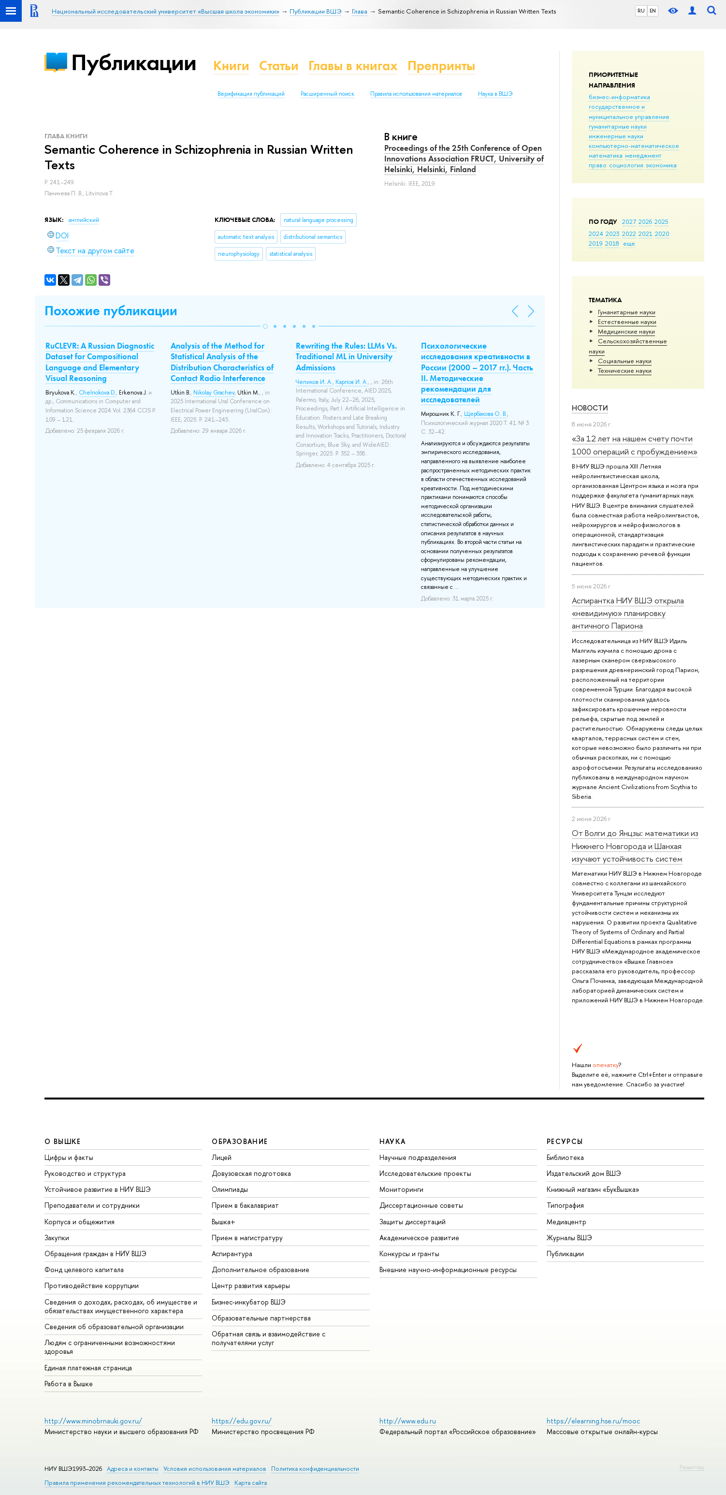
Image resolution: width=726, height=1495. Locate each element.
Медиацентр (566, 1221)
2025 (661, 221)
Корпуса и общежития (79, 1221)
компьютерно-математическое (634, 145)
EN (653, 10)
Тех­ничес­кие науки (625, 370)
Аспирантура (232, 1253)
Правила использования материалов (416, 94)
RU (641, 10)
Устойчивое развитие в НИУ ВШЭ (97, 1189)
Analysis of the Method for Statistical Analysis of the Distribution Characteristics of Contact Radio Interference (222, 361)
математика (606, 155)
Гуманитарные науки (626, 312)
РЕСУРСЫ (565, 1141)
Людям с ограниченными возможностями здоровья (109, 1347)
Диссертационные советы (421, 1205)
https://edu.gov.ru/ (242, 1420)
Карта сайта (250, 1483)
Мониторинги (401, 1189)
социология (626, 165)
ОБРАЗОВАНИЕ (240, 1141)
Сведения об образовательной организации (114, 1326)
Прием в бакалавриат (245, 1205)
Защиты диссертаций (412, 1221)
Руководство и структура (85, 1173)
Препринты (441, 65)
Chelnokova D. (97, 392)
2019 (596, 243)
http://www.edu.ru (407, 1420)
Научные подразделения (417, 1157)
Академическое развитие (419, 1237)
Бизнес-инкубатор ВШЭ (249, 1301)
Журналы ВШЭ (569, 1237)
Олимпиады (230, 1189)
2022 (629, 233)
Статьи (279, 65)
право (598, 165)
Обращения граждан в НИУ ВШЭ (95, 1253)
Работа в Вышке (68, 1383)
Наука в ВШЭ (495, 94)
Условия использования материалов (214, 1469)
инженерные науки (616, 136)
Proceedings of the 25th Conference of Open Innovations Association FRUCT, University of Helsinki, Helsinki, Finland (464, 159)
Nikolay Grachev (213, 392)
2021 (646, 233)
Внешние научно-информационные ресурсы (448, 1269)
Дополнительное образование (260, 1269)
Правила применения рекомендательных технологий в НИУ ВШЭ (137, 1483)
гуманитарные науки (618, 126)
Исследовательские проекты (425, 1173)
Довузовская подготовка (251, 1173)
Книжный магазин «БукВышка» (593, 1189)
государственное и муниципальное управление (629, 111)
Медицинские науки (626, 331)
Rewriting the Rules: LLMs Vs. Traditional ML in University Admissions (346, 356)
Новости (590, 408)
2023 (613, 233)
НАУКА (392, 1141)
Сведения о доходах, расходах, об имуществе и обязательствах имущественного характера (120, 1306)
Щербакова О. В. (485, 414)
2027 (629, 221)
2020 (662, 233)
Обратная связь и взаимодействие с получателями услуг (268, 1338)
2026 (645, 221)
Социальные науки (625, 360)
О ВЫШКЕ (62, 1141)
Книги (231, 65)
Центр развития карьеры (251, 1285)
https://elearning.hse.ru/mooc (593, 1420)
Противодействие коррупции (91, 1285)
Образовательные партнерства (261, 1317)
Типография (565, 1205)
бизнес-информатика (619, 96)
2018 (612, 243)
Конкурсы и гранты (409, 1253)
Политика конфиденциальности (315, 1469)
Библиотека (565, 1157)
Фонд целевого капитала (84, 1269)
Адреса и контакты (133, 1469)
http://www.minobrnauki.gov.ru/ (93, 1420)
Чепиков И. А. (314, 382)
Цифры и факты (68, 1157)
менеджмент (643, 155)
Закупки (56, 1237)
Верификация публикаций (251, 94)
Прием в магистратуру (247, 1237)
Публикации (133, 62)
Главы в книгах (353, 65)
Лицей (222, 1157)
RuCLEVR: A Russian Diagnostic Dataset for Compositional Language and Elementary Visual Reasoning (99, 361)
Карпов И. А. (351, 382)
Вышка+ (223, 1221)
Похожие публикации (110, 310)
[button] (265, 326)
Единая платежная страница (88, 1367)
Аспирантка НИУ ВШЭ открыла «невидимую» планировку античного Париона (628, 613)
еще (629, 243)
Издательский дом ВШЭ (584, 1173)
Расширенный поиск (327, 94)
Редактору (692, 1467)
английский (84, 220)
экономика (661, 165)
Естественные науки (627, 321)
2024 (596, 233)
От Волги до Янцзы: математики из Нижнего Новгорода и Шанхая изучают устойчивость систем (635, 845)
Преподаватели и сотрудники (92, 1205)
